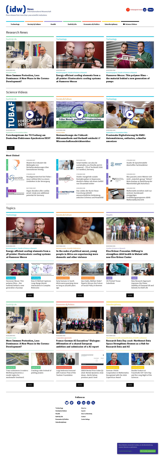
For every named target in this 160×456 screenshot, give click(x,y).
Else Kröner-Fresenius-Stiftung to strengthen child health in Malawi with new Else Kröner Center (127, 254)
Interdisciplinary (111, 24)
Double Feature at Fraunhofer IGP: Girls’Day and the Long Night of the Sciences (141, 373)
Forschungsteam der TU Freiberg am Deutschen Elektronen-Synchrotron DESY (28, 136)
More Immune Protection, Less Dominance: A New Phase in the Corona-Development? (28, 78)
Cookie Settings (85, 419)
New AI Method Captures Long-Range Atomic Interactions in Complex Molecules (41, 284)
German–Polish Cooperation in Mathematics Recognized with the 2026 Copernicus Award (117, 373)
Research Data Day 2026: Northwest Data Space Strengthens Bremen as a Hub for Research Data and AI (128, 344)
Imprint (83, 411)
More (11, 148)
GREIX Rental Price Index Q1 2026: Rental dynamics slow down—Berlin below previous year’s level (92, 373)
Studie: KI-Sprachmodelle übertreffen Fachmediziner (137, 164)
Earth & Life (72, 24)
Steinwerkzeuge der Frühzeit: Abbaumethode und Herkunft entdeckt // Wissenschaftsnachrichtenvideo (78, 138)
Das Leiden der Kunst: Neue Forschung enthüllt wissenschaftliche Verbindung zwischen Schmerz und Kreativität (89, 194)
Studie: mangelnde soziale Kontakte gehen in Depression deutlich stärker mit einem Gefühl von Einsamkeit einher (89, 180)
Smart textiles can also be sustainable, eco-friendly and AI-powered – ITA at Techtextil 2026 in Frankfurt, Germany (89, 166)
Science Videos (130, 24)
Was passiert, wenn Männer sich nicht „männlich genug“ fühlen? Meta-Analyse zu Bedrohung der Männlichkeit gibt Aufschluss (139, 180)
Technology (15, 24)
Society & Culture (34, 24)
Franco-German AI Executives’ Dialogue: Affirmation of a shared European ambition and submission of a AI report (78, 344)
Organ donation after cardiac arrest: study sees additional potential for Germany (37, 193)
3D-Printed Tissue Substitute (113, 282)
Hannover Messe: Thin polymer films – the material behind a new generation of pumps (128, 78)
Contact (83, 417)
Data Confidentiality (86, 414)
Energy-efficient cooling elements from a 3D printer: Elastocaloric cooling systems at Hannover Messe (78, 78)
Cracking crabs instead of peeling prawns (41, 371)
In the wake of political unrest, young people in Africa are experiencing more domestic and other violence (77, 254)
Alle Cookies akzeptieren (147, 451)
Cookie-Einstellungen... (125, 451)
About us (83, 408)
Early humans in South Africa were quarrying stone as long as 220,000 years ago (67, 284)
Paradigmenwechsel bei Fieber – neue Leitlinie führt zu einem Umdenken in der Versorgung (39, 179)
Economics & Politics (91, 24)
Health (53, 24)
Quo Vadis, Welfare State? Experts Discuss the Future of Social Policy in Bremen (91, 283)
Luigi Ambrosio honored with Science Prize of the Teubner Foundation (66, 372)
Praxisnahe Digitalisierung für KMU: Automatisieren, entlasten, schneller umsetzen (126, 138)
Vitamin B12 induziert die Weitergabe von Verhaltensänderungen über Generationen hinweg (37, 166)
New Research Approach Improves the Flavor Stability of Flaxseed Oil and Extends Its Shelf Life (142, 284)
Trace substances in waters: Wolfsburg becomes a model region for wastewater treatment (17, 373)
